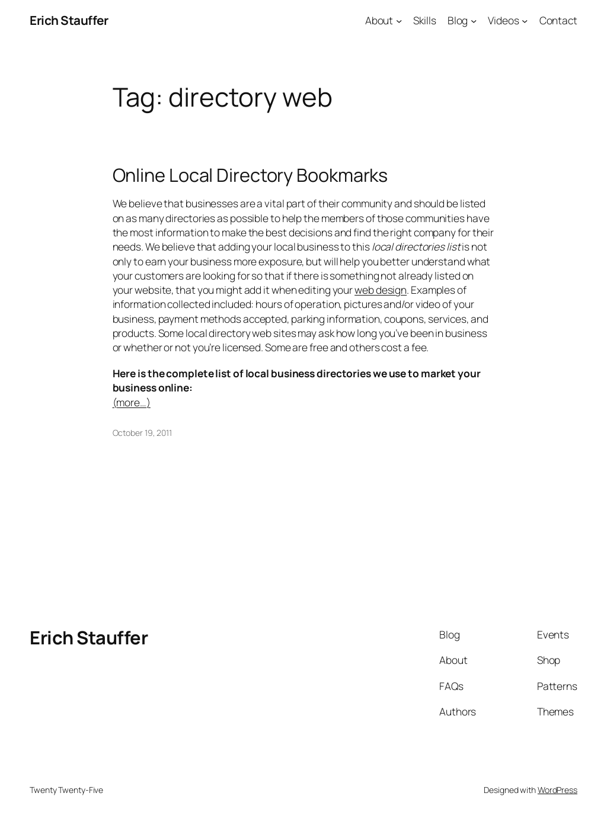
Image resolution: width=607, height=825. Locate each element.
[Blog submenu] (474, 20)
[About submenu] (399, 20)
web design (380, 290)
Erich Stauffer (69, 20)
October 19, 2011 (142, 432)
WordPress (557, 789)
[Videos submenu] (525, 20)
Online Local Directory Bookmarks (250, 175)
